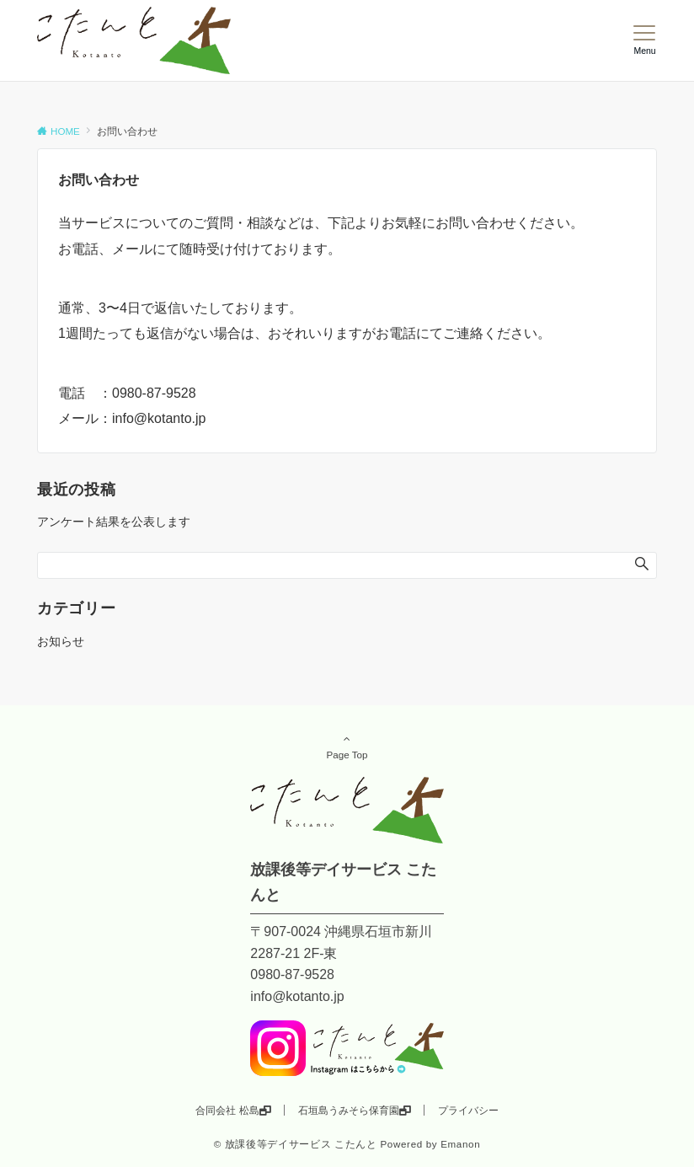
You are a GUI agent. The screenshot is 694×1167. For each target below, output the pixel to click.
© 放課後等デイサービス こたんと (295, 1143)
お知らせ (60, 641)
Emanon (460, 1143)
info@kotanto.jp (159, 418)
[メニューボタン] (645, 40)
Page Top (347, 746)
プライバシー (468, 1110)
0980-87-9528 (154, 393)
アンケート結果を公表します (113, 521)
